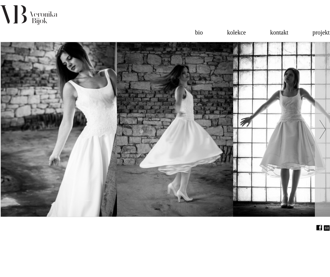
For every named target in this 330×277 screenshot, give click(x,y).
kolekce (236, 32)
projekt (321, 32)
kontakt (279, 32)
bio (198, 32)
